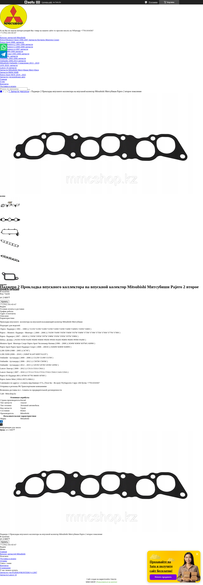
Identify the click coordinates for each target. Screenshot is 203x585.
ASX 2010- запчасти (9, 65)
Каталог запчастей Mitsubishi (12, 37)
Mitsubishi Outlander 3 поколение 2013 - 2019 (19, 63)
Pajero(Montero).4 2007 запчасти (14, 49)
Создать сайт (47, 2)
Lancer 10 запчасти (8, 67)
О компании (5, 568)
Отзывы (3, 561)
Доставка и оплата (8, 86)
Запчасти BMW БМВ (9, 72)
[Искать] (28, 89)
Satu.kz (113, 579)
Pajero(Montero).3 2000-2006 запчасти (16, 47)
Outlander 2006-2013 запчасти (13, 60)
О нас (2, 81)
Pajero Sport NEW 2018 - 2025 (13, 74)
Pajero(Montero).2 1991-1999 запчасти (16, 44)
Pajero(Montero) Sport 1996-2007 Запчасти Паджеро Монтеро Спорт (29, 40)
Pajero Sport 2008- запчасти (12, 42)
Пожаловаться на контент (107, 582)
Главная (3, 79)
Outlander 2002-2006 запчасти (13, 58)
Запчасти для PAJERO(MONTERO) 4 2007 (18, 572)
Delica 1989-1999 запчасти (11, 51)
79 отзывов (153, 2)
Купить (4, 301)
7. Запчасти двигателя (18, 91)
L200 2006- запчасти (9, 56)
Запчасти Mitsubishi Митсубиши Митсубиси (19, 70)
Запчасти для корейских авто (12, 77)
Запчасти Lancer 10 (8, 575)
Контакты (4, 84)
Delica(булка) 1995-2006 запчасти (14, 54)
